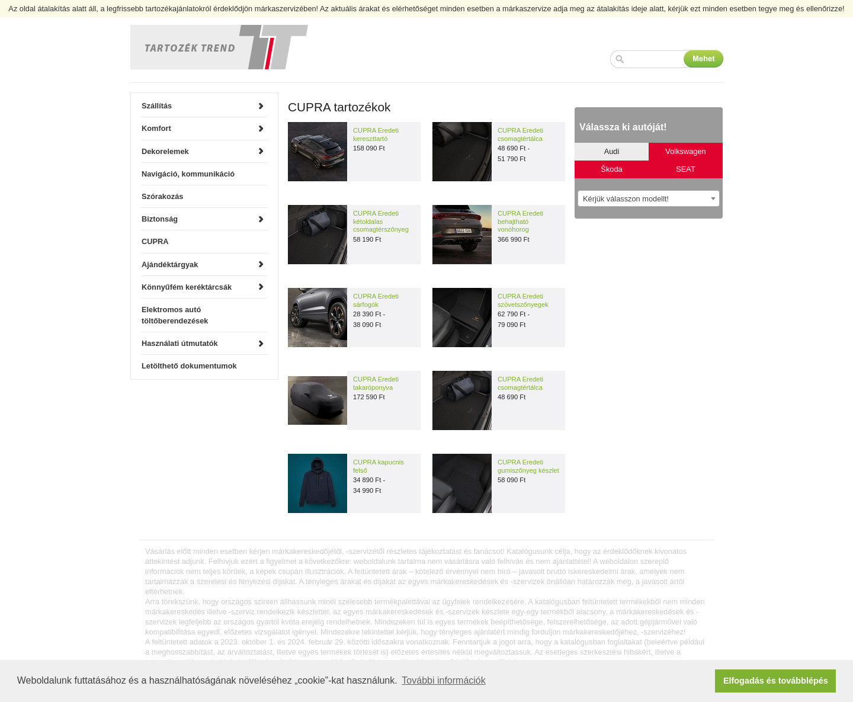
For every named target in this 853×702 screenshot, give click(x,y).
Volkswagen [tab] (685, 151)
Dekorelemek (165, 151)
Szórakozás (162, 196)
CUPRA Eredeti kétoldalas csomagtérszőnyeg (381, 221)
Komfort (156, 128)
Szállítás (157, 105)
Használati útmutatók (180, 343)
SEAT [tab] (685, 169)
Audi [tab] (612, 151)
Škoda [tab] (611, 169)
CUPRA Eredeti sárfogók (376, 300)
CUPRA (155, 241)
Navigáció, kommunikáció (188, 173)
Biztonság (160, 218)
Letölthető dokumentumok (189, 365)
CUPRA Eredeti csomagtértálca (520, 134)
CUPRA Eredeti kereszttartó (376, 134)
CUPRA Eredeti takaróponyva (376, 383)
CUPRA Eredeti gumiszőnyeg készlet (528, 466)
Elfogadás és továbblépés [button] (775, 680)
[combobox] (649, 198)
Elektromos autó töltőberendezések (175, 315)
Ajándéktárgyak (170, 264)
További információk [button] (443, 680)
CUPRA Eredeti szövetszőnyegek (523, 300)
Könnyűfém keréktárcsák (187, 287)
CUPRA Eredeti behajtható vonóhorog (520, 221)
